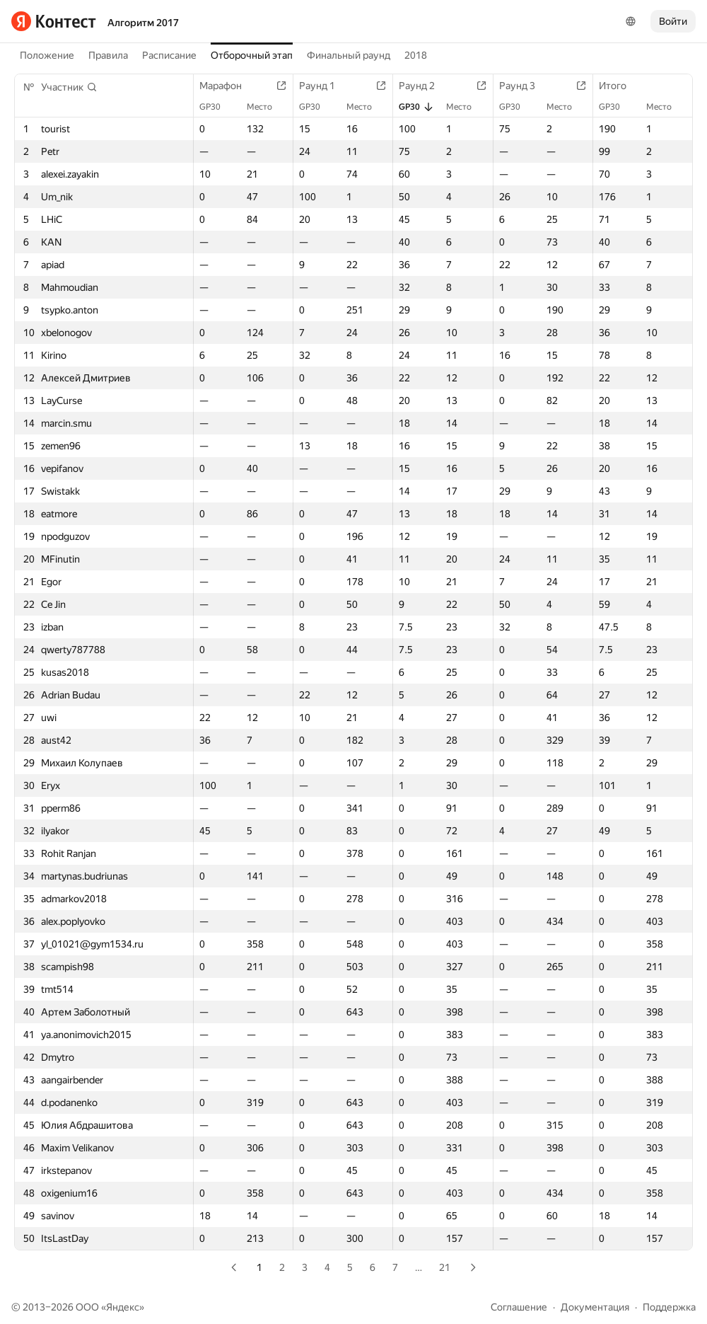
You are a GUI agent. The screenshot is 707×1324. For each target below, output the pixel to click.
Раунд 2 (424, 86)
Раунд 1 (324, 86)
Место (266, 107)
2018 (415, 55)
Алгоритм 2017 (143, 22)
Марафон (227, 86)
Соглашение (519, 1307)
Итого (620, 86)
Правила (108, 55)
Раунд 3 (524, 86)
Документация (595, 1307)
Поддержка (669, 1307)
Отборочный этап (252, 55)
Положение (47, 55)
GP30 (217, 107)
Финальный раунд (348, 55)
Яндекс (122, 1307)
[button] (69, 87)
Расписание (169, 55)
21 (444, 1267)
